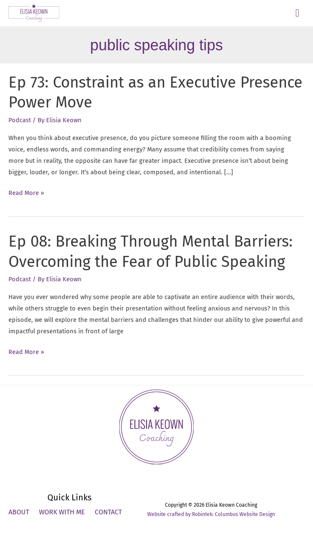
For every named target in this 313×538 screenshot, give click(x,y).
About (18, 512)
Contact (108, 512)
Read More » (26, 193)
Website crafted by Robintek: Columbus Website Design (211, 514)
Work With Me (62, 512)
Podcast (19, 120)
